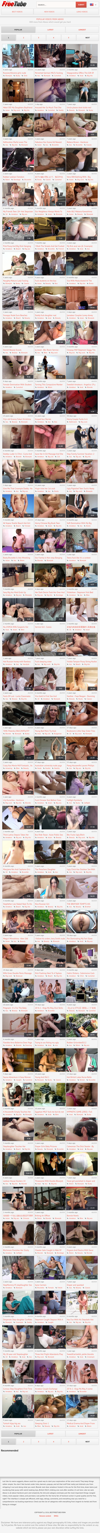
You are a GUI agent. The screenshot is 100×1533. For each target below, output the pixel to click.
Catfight (87, 803)
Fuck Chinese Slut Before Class (48, 800)
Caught (19, 1080)
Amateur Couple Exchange (46, 1389)
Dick (25, 75)
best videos (17, 12)
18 (6, 214)
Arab (49, 1114)
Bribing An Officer (42, 1215)
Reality (57, 768)
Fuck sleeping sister (43, 661)
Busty (18, 75)
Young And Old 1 (42, 1077)
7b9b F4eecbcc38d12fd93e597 (16, 731)
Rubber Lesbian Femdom (13, 177)
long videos (82, 12)
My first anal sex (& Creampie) (79, 246)
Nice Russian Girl (42, 904)
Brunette (55, 145)
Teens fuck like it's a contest (78, 557)
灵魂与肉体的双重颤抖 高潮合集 (81, 627)
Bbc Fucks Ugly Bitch (75, 835)
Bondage (17, 179)
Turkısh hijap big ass (11, 1423)
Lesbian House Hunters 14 (14, 1181)
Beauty (72, 110)
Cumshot (57, 75)
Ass (38, 75)
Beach (18, 249)
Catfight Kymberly (74, 800)
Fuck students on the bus (45, 280)
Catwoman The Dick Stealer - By (80, 1146)
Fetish (60, 1287)
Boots (88, 526)
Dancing (28, 1045)
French (61, 249)
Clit (58, 456)
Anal (81, 75)
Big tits (90, 75)
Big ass (24, 214)
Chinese (26, 1218)
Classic (89, 145)
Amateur (72, 75)
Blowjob (8, 75)
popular (18, 30)
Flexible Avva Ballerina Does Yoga (17, 1042)
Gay (17, 664)
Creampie (19, 1322)
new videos (49, 12)
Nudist (47, 768)
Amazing (8, 768)
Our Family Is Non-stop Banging (48, 557)
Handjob (26, 664)
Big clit (50, 456)
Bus (56, 283)
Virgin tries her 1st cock (45, 488)
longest (82, 30)
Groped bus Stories (43, 419)
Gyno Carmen (40, 1285)
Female (27, 526)
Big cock (17, 110)
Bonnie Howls (73, 1215)
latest (50, 30)
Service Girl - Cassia (43, 627)
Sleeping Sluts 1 (42, 1423)
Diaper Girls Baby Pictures (46, 1146)
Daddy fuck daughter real (45, 315)
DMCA (56, 1516)
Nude (39, 768)
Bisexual (19, 976)
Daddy (61, 110)
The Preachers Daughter (45, 869)
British (82, 1080)
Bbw (45, 352)
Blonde (90, 387)
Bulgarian (58, 733)
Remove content (45, 1516)
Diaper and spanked (75, 1285)
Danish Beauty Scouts (12, 350)
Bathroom (73, 422)
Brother (88, 906)
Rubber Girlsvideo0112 (76, 1042)
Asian (7, 110)
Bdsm (7, 179)
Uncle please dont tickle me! (79, 107)
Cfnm (82, 976)
